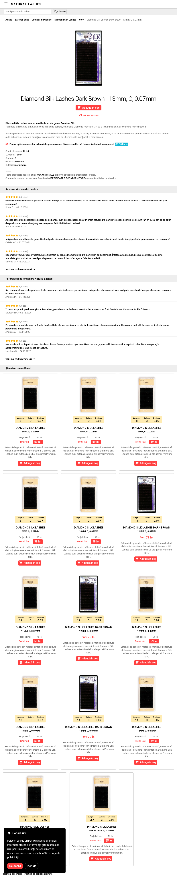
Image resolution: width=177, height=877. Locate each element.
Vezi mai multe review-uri (20, 269)
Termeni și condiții (12, 873)
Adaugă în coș (88, 107)
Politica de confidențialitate (38, 873)
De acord (15, 866)
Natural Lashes (26, 4)
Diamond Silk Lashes (65, 19)
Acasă (8, 19)
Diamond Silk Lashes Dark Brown (146, 529)
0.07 (81, 19)
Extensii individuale (42, 19)
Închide (31, 866)
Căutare (60, 11)
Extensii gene (22, 19)
